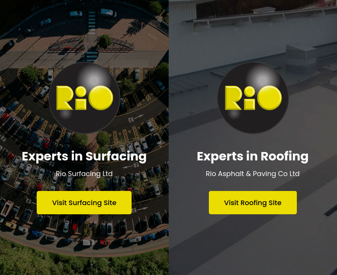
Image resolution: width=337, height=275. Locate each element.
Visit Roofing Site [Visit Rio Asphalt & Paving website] (253, 202)
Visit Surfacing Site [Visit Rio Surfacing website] (84, 202)
